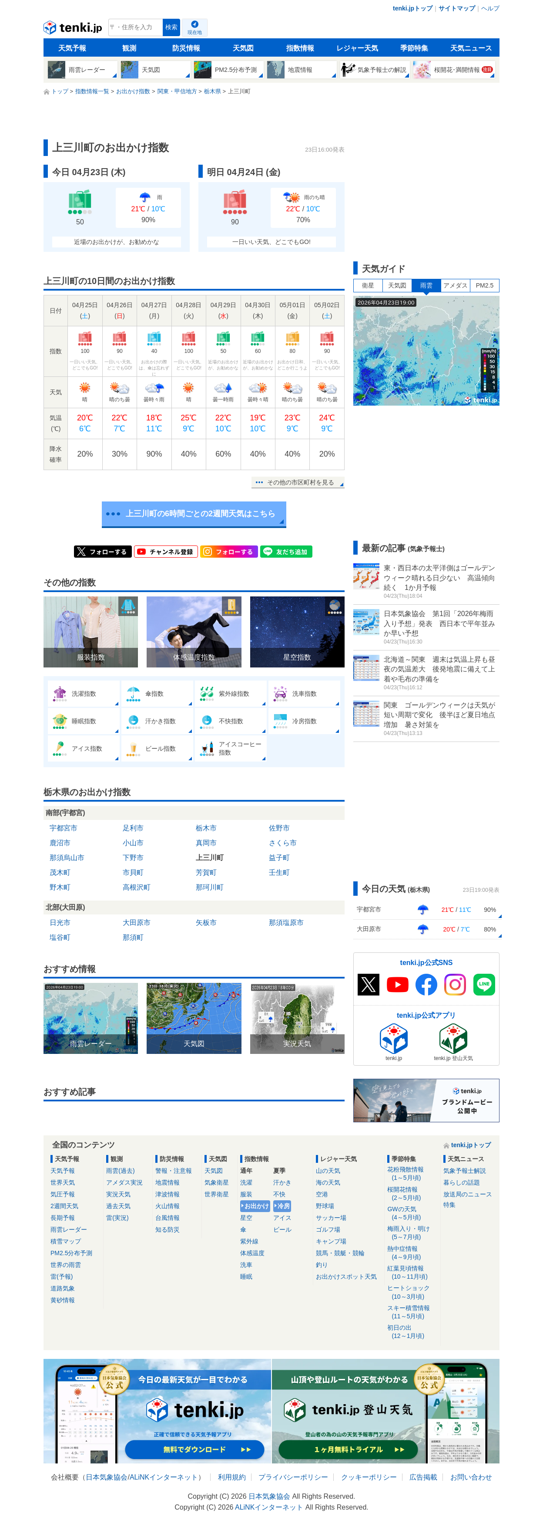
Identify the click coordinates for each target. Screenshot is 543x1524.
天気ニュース (471, 48)
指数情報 (300, 48)
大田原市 (137, 922)
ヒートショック (412, 1292)
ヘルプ (490, 8)
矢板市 (206, 922)
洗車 (246, 1264)
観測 (129, 48)
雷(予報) (61, 1276)
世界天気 (62, 1182)
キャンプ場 (331, 1241)
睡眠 (246, 1276)
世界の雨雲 (65, 1264)
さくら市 (283, 843)
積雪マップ (65, 1241)
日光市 (60, 922)
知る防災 (167, 1229)
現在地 (195, 32)
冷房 (284, 1205)
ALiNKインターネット (164, 1477)
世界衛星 (216, 1194)
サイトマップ (457, 8)
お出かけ (257, 1205)
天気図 (243, 48)
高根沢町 (137, 887)
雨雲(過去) (120, 1170)
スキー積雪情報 (412, 1312)
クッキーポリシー (369, 1477)
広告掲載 (423, 1477)
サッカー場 (331, 1217)
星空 (246, 1217)
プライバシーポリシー (293, 1477)
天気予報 (72, 48)
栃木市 (206, 828)
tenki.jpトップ (412, 8)
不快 (279, 1194)
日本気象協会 (106, 1477)
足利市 (133, 828)
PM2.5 (484, 285)
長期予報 (62, 1217)
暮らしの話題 (461, 1182)
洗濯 (246, 1182)
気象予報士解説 (464, 1170)
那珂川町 (210, 887)
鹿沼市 (60, 843)
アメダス (455, 285)
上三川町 (210, 857)
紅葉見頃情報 (412, 1273)
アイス (282, 1217)
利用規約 (232, 1477)
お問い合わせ (471, 1477)
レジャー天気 (357, 48)
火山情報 (167, 1205)
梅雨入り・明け (412, 1233)
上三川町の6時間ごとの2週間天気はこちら (200, 513)
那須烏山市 (67, 857)
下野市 (133, 857)
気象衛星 (216, 1182)
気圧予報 (62, 1194)
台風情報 (167, 1217)
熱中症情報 (412, 1253)
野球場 (325, 1205)
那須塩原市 (286, 922)
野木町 (60, 887)
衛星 (368, 285)
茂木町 (60, 872)
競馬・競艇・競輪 (340, 1253)
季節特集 (414, 48)
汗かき (282, 1182)
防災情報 (186, 48)
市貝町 (133, 872)
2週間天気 (64, 1205)
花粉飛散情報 (412, 1174)
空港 (322, 1194)
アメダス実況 (124, 1182)
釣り (322, 1264)
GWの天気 (412, 1214)
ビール (282, 1229)
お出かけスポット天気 (346, 1276)
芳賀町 (206, 872)
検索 (171, 27)
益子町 (279, 857)
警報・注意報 (173, 1170)
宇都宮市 (63, 828)
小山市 (133, 843)
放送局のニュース (467, 1194)
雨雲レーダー (68, 1229)
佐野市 (279, 828)
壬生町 (279, 872)
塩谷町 (60, 937)
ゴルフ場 (328, 1229)
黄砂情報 (62, 1300)
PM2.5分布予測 (71, 1253)
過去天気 (118, 1205)
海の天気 (328, 1182)
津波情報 (167, 1194)
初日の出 (412, 1332)
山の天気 (328, 1170)
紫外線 (249, 1241)
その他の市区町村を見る (300, 482)
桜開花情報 (412, 1194)
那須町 (133, 937)
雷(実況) (117, 1217)
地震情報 (167, 1182)
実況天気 (118, 1194)
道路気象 (62, 1288)
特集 (449, 1204)
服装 (246, 1194)
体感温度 (252, 1253)
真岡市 (206, 843)
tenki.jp (74, 30)
